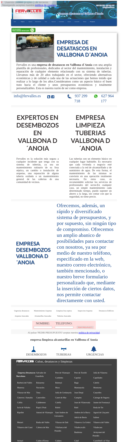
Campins (78, 397)
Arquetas (69, 21)
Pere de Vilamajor (62, 373)
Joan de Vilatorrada (82, 402)
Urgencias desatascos (21, 311)
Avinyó (20, 441)
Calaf (76, 441)
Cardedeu (59, 378)
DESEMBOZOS (36, 352)
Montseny (97, 387)
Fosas (46, 21)
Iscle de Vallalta (23, 407)
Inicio (15, 21)
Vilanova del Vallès (101, 422)
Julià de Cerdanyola (63, 392)
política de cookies (45, 5)
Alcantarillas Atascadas (42, 316)
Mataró (20, 422)
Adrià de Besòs (80, 417)
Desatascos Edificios (106, 311)
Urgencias (30, 21)
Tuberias (84, 21)
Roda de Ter (98, 407)
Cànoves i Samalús (25, 397)
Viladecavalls (79, 427)
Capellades (97, 378)
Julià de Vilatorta (100, 373)
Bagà (76, 383)
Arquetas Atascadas (22, 316)
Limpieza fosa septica (64, 311)
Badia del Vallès (42, 422)
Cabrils (96, 383)
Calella (58, 402)
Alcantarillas (76, 21)
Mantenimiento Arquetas (43, 311)
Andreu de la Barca (82, 412)
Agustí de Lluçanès (101, 412)
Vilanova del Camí (24, 427)
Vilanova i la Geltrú (82, 422)
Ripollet (20, 412)
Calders (58, 441)
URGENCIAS (95, 352)
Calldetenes (41, 402)
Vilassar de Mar (23, 392)
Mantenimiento (38, 21)
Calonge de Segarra (101, 397)
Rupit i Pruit (41, 407)
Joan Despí (78, 392)
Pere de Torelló (80, 373)
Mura (57, 387)
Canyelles (97, 392)
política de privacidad (89, 332)
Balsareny (40, 383)
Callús (19, 402)
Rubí (76, 407)
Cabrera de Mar (42, 427)
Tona (38, 392)
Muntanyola (79, 387)
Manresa (20, 387)
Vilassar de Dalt (61, 422)
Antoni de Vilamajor (44, 412)
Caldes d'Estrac (42, 441)
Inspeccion (54, 21)
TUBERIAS (63, 352)
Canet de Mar (60, 397)
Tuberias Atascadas (64, 316)
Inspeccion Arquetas (85, 311)
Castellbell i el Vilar (101, 441)
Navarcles (40, 387)
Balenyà (58, 383)
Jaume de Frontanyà (101, 402)
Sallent (96, 417)
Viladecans (97, 427)
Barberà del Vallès (24, 383)
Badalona (78, 432)
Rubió (57, 407)
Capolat (77, 378)
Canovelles (40, 397)
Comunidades (61, 21)
